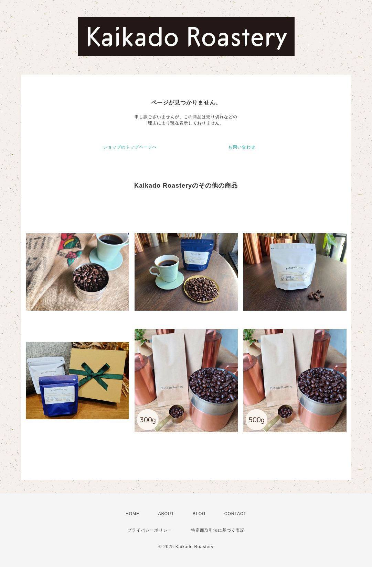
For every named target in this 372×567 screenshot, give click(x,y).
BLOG (199, 513)
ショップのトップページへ (130, 147)
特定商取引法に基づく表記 (218, 530)
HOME (132, 513)
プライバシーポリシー (149, 530)
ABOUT (166, 513)
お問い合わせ (241, 147)
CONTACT (235, 513)
